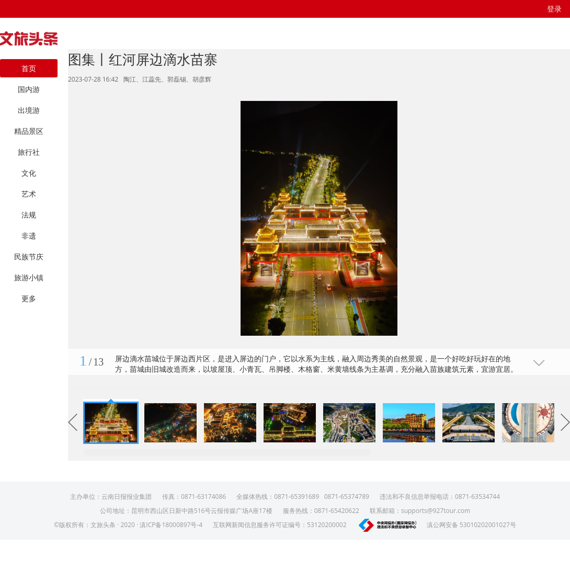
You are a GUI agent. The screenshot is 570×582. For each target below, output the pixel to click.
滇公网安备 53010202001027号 (471, 524)
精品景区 (28, 131)
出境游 (29, 110)
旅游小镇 (28, 277)
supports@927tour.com (435, 510)
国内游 (29, 89)
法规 (28, 215)
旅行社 (29, 152)
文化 (28, 173)
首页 (28, 68)
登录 (554, 9)
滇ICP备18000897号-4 (171, 524)
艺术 (28, 194)
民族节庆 (28, 256)
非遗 (28, 236)
